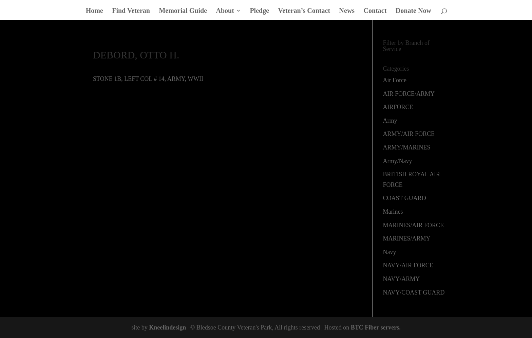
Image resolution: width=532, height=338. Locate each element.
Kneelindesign (167, 327)
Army (390, 120)
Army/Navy (397, 161)
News (347, 11)
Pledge (259, 11)
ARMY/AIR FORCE (409, 133)
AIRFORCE (398, 107)
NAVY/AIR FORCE (408, 265)
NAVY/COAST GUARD (414, 292)
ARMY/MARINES (407, 147)
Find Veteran (131, 11)
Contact (375, 11)
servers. (390, 327)
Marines (393, 211)
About (225, 11)
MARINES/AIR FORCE (413, 225)
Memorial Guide (183, 11)
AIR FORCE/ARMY (409, 93)
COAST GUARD (404, 198)
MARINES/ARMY (407, 238)
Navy (389, 252)
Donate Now (413, 11)
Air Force (394, 80)
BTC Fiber (365, 327)
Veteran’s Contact (304, 11)
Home (94, 11)
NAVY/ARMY (401, 278)
